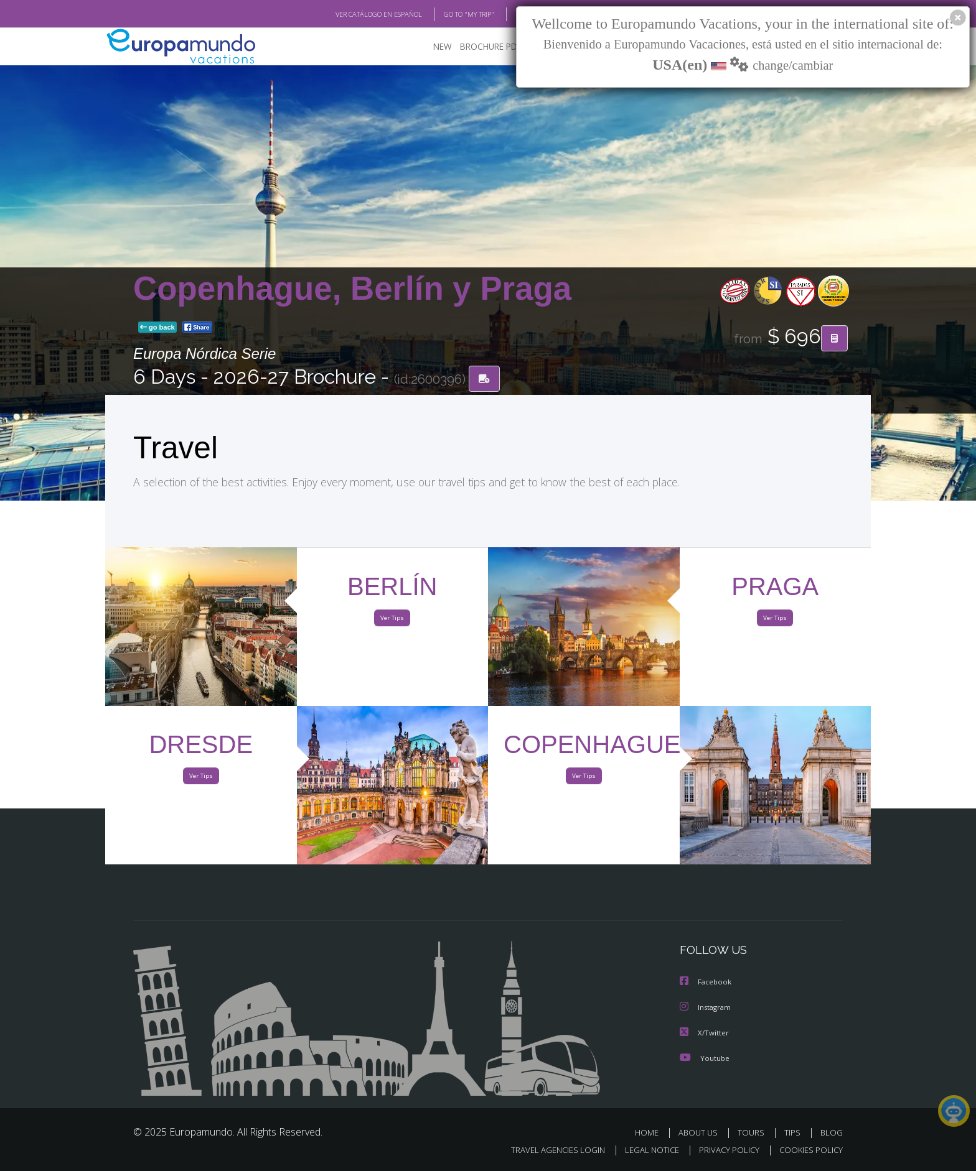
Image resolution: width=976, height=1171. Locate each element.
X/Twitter (705, 1032)
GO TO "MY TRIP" (449, 14)
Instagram (707, 1007)
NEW (430, 47)
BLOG (508, 14)
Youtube (705, 1057)
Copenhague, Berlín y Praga (352, 289)
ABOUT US (701, 1132)
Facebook (706, 983)
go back (157, 328)
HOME (651, 1132)
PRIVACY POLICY (723, 1150)
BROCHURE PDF (482, 47)
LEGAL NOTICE (643, 1150)
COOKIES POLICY (808, 1150)
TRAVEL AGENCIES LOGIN (546, 1150)
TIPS (794, 1132)
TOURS (753, 1132)
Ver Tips (392, 620)
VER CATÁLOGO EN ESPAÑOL (350, 14)
